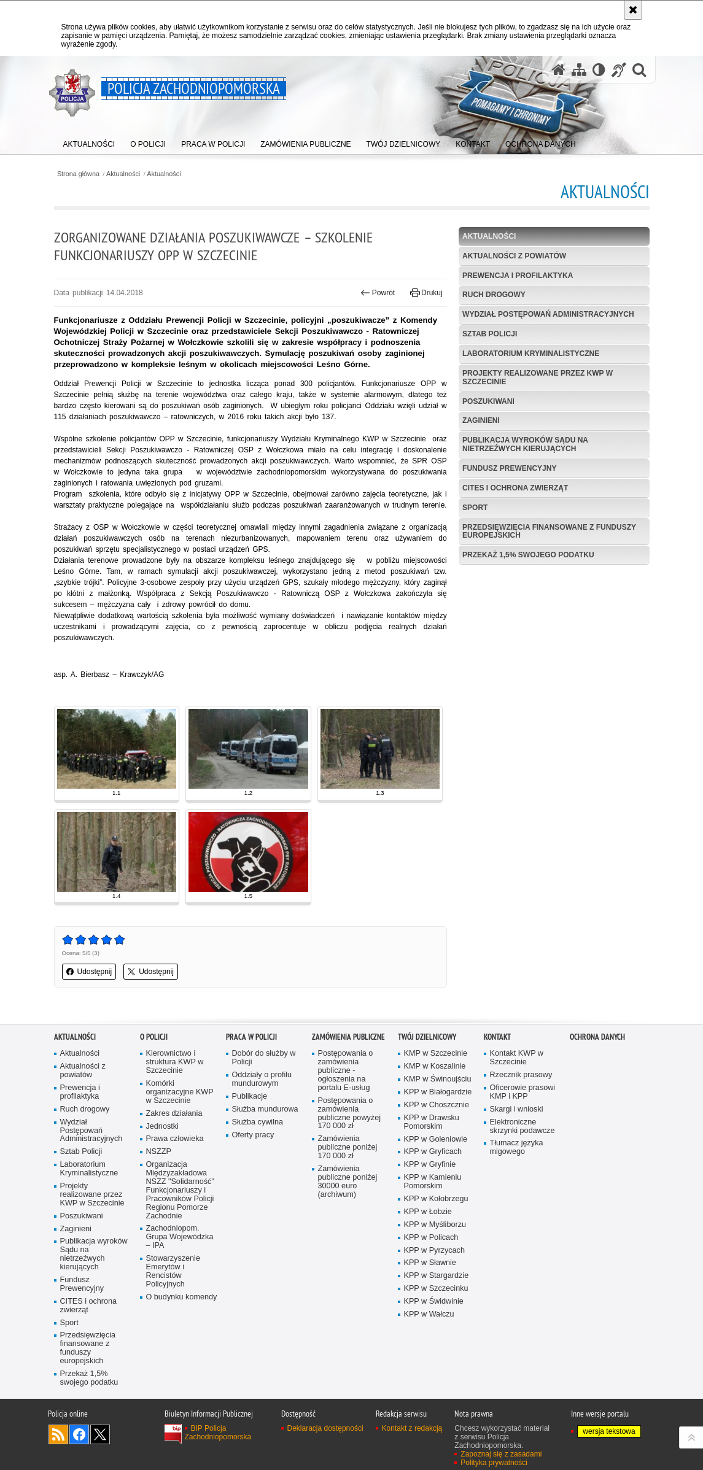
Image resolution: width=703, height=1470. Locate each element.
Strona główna (78, 174)
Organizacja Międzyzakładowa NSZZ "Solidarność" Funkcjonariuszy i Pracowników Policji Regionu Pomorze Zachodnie (180, 1190)
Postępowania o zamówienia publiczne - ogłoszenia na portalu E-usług (345, 1071)
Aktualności (123, 174)
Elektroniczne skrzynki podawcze (522, 1126)
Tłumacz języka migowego (516, 1147)
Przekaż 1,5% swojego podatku (528, 555)
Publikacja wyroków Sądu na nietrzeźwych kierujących (525, 444)
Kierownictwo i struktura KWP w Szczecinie (175, 1062)
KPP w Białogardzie (438, 1092)
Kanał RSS (58, 1434)
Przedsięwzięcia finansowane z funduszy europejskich (549, 531)
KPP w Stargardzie (436, 1276)
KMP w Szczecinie (436, 1054)
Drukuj (426, 293)
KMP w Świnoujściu (438, 1079)
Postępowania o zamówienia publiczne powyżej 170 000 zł (349, 1114)
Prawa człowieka (175, 1139)
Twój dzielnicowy (427, 1037)
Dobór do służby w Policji (264, 1058)
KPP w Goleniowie (436, 1139)
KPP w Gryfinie (430, 1165)
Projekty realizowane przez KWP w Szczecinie (537, 377)
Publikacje (250, 1097)
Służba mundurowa (265, 1109)
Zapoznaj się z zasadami (501, 1454)
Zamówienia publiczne (348, 1037)
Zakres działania (174, 1114)
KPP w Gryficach (433, 1152)
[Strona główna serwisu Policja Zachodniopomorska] (558, 69)
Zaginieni (481, 420)
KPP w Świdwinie (434, 1302)
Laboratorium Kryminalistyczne (530, 353)
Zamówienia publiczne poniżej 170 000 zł (348, 1147)
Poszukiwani (488, 401)
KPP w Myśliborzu (435, 1225)
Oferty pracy (253, 1135)
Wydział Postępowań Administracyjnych (548, 314)
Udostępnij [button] (89, 971)
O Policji (154, 1037)
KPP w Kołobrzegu (436, 1199)
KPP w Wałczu (429, 1314)
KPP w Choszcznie (436, 1105)
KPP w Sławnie (430, 1263)
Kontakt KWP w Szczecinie (516, 1058)
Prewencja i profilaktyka (517, 275)
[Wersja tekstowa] (598, 69)
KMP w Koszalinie (435, 1066)
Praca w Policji (251, 1037)
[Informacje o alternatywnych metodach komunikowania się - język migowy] (619, 69)
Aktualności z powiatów (514, 256)
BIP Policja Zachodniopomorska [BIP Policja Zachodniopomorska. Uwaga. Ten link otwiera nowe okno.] (218, 1432)
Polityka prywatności (493, 1462)
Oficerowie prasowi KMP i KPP (523, 1092)
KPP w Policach (431, 1238)
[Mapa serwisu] (579, 69)
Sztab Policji (489, 334)
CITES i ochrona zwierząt (515, 488)
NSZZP (158, 1152)
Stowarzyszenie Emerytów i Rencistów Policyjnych (173, 1271)
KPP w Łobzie (428, 1212)
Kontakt (497, 1037)
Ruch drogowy (494, 294)
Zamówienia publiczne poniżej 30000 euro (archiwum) (348, 1182)
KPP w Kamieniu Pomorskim (433, 1182)
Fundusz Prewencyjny (509, 468)
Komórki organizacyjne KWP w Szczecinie (180, 1092)
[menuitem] (89, 141)
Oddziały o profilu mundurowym (262, 1079)
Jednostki (162, 1127)
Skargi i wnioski (516, 1109)
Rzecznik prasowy (521, 1075)
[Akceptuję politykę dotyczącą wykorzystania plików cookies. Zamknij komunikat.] (633, 10)
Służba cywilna (258, 1122)
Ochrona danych (597, 1037)
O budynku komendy (181, 1297)
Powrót (377, 293)
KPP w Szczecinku (436, 1289)
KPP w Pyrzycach (434, 1251)
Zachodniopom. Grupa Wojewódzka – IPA (180, 1237)
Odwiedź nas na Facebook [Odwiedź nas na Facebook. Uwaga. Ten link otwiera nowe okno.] (79, 1434)
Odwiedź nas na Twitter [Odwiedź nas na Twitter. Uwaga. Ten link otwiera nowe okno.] (100, 1434)
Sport (474, 507)
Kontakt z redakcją (412, 1428)
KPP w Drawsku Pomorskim (431, 1122)
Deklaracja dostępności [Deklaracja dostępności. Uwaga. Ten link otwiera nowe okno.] (325, 1428)
